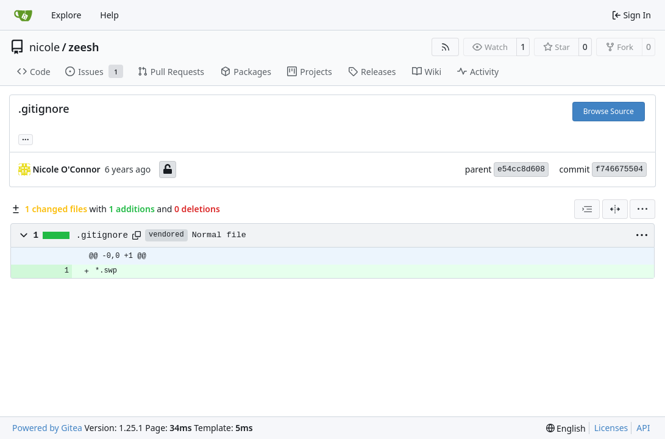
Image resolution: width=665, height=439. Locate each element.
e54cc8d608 (521, 169)
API (643, 428)
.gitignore (102, 235)
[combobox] (587, 209)
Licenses (611, 428)
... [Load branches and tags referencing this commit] (25, 138)
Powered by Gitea (47, 428)
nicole (44, 47)
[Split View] (615, 209)
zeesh (83, 47)
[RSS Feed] (446, 47)
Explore (66, 15)
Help (109, 15)
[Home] (23, 15)
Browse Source (608, 111)
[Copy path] (136, 235)
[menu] (642, 209)
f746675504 (619, 169)
